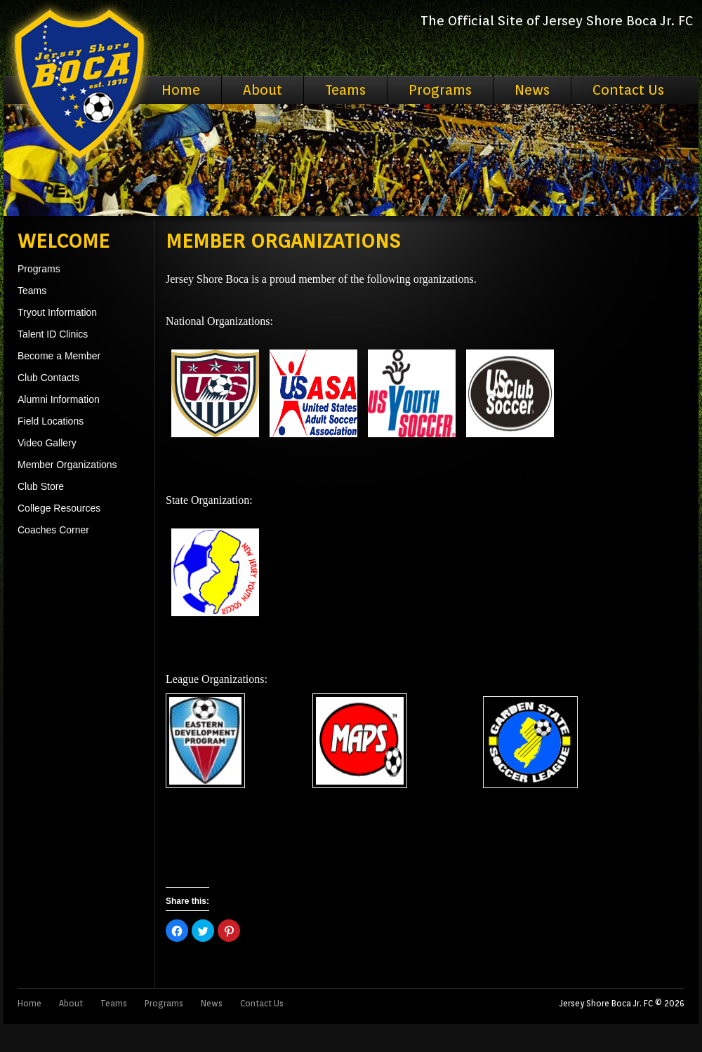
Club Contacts (48, 377)
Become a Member (59, 355)
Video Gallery (47, 442)
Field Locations (51, 421)
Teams (345, 89)
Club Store (41, 486)
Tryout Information (57, 312)
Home (180, 89)
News (532, 89)
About (262, 89)
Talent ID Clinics (53, 334)
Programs (440, 89)
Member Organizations (67, 464)
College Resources (59, 508)
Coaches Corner (53, 529)
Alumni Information (59, 399)
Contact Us (628, 89)
